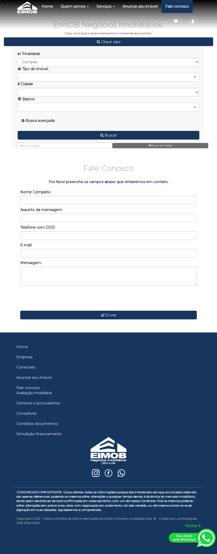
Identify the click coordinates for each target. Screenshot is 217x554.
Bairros (26, 99)
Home (47, 6)
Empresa (24, 357)
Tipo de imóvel (33, 69)
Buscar (108, 135)
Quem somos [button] (75, 6)
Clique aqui (109, 41)
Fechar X (193, 526)
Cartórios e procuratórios (38, 403)
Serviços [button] (105, 6)
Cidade (25, 84)
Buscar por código (160, 145)
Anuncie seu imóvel (140, 6)
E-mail (25, 245)
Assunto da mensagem (41, 209)
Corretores (25, 367)
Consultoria (26, 413)
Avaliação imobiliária (34, 393)
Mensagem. (31, 262)
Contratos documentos (37, 423)
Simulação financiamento (39, 434)
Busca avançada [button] (38, 120)
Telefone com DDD (37, 227)
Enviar (108, 315)
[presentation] (59, 298)
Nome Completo (35, 192)
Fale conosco (177, 6)
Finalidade (29, 53)
